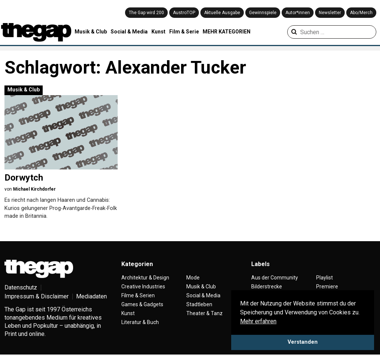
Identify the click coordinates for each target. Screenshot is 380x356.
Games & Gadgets (142, 304)
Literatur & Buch (140, 322)
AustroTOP (184, 12)
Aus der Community (274, 278)
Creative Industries (143, 286)
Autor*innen (297, 12)
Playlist (324, 278)
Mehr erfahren (258, 321)
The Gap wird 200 (146, 12)
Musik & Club (91, 32)
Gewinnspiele (262, 12)
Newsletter (330, 12)
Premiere (327, 286)
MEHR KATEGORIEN (226, 32)
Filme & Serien (138, 295)
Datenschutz (20, 287)
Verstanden (303, 342)
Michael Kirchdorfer (34, 189)
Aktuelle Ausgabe (222, 12)
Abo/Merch (361, 12)
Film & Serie (184, 32)
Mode (193, 278)
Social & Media (129, 32)
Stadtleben (199, 304)
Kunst (158, 32)
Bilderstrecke (266, 286)
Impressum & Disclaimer (36, 296)
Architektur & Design (145, 278)
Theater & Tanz (204, 313)
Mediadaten (91, 296)
